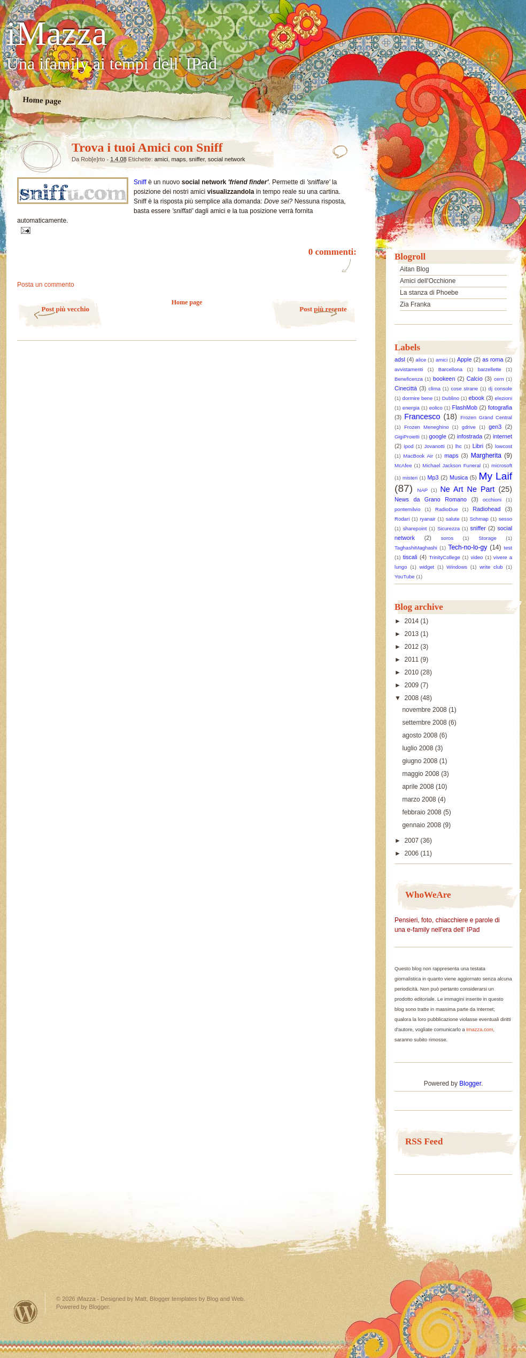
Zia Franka (415, 304)
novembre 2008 (425, 709)
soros (447, 538)
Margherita (486, 455)
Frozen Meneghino (426, 427)
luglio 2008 (418, 748)
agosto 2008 (420, 735)
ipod (409, 446)
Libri (478, 446)
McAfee (403, 465)
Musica (459, 477)
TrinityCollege (444, 557)
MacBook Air (418, 456)
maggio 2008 (421, 774)
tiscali (410, 557)
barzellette (489, 369)
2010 (413, 672)
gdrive (469, 427)
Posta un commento (45, 284)
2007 (413, 840)
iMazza (56, 34)
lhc (458, 446)
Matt (140, 1299)
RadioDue (446, 509)
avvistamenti (408, 369)
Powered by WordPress (26, 1312)
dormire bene (418, 398)
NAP (422, 490)
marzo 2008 (420, 799)
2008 (413, 698)
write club (490, 567)
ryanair (427, 519)
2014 (413, 621)
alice (421, 360)
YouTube (404, 576)
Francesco (422, 416)
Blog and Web (224, 1299)
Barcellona (450, 369)
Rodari (401, 519)
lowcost (503, 446)
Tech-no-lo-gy (467, 547)
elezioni (504, 398)
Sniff (141, 182)
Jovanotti (434, 446)
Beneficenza (408, 379)
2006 (413, 853)
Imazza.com (479, 1029)
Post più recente (323, 309)
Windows (456, 567)
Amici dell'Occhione (427, 281)
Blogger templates (173, 1299)
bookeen (444, 378)
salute (453, 519)
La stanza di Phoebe (429, 292)
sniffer (197, 159)
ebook (476, 398)
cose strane (464, 388)
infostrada (469, 436)
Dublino (451, 398)
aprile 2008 (419, 786)
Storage (487, 538)
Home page (41, 100)
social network (226, 159)
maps (179, 159)
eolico (436, 408)
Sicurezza (448, 528)
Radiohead (486, 509)
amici (161, 159)
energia (411, 408)
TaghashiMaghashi (415, 548)
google (437, 436)
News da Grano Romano (430, 499)
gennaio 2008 (422, 825)
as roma (492, 359)
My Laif (495, 476)
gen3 (495, 426)
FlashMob (464, 407)
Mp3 (433, 477)
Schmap (479, 519)
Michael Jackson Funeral (451, 465)
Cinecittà (405, 388)
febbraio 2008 (422, 812)
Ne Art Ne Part (467, 489)
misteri (410, 478)
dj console (500, 388)
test (508, 548)
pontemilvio (407, 509)
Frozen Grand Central (486, 417)
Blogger (470, 1083)
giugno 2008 (420, 761)
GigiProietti (407, 436)
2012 (413, 646)
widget (427, 567)
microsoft (501, 465)
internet (502, 436)
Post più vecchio (65, 309)
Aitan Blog (414, 269)
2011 (413, 659)
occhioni (492, 500)
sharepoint (415, 528)
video (477, 557)
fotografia (500, 407)
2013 (413, 634)
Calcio (475, 378)
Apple (464, 359)
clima (434, 388)
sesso (505, 519)
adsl (399, 359)
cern (499, 379)
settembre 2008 (425, 722)
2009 (413, 685)
